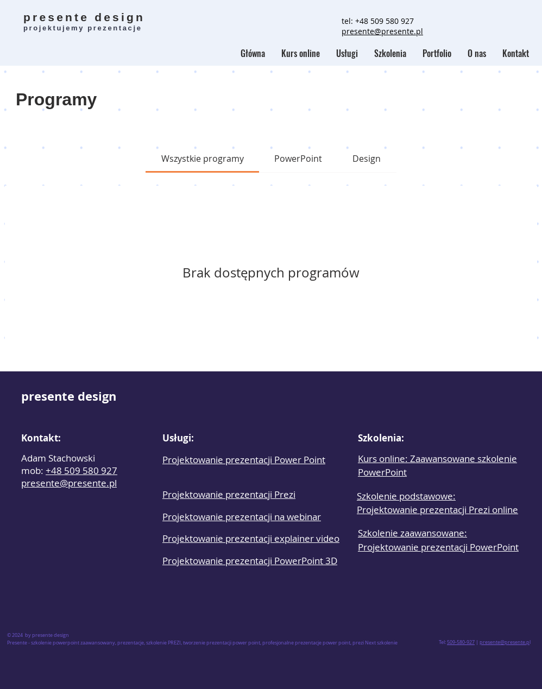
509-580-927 (461, 642)
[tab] (202, 158)
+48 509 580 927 (384, 21)
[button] (390, 53)
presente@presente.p (505, 642)
